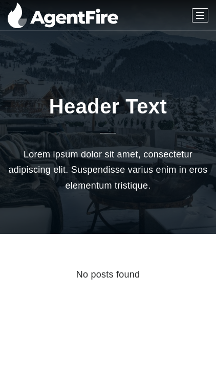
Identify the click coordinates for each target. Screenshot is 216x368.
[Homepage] (63, 15)
